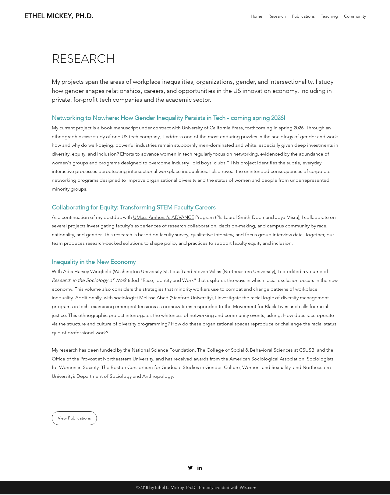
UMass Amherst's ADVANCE (163, 217)
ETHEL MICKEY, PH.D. (59, 16)
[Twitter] (190, 468)
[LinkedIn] (200, 468)
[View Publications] (74, 418)
